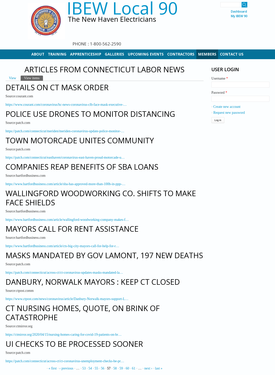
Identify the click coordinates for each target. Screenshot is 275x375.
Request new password (229, 113)
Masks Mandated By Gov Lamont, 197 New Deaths (104, 255)
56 (102, 368)
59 (121, 368)
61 (133, 368)
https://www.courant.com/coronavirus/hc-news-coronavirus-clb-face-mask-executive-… (66, 104)
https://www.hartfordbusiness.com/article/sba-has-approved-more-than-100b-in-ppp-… (65, 184)
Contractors (180, 54)
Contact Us (231, 54)
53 (84, 368)
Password (219, 92)
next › (148, 368)
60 (127, 368)
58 (115, 368)
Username (219, 78)
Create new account (226, 107)
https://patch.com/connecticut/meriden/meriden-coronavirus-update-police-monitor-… (65, 131)
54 (90, 368)
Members (207, 54)
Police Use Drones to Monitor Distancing (90, 114)
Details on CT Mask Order (57, 87)
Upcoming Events (146, 54)
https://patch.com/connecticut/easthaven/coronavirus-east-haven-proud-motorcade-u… (65, 157)
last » (159, 368)
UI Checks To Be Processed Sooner (74, 344)
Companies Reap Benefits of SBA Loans (82, 166)
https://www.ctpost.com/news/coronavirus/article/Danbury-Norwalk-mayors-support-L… (67, 299)
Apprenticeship (85, 54)
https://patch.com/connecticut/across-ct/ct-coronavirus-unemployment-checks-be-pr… (65, 361)
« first (53, 368)
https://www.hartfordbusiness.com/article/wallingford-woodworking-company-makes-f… (67, 220)
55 (96, 368)
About (37, 54)
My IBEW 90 (239, 16)
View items (33, 78)
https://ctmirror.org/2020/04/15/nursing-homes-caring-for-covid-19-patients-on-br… (64, 334)
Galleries (114, 54)
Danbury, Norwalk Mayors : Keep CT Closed (93, 282)
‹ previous (66, 368)
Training (57, 54)
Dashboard (239, 11)
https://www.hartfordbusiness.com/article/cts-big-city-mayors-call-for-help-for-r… (62, 246)
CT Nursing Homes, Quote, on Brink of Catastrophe (83, 313)
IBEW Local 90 (122, 8)
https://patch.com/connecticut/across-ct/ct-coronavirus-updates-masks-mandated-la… (64, 272)
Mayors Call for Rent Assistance (72, 228)
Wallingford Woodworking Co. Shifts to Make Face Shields (101, 198)
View (12, 78)
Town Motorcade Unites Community (80, 140)
